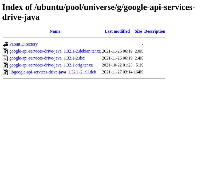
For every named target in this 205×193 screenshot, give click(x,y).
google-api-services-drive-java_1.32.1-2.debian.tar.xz (55, 51)
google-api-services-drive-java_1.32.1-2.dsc (47, 58)
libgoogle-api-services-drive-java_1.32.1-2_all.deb (52, 72)
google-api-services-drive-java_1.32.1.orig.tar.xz (51, 65)
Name (55, 31)
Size (138, 31)
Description (154, 31)
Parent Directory (23, 44)
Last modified (117, 31)
